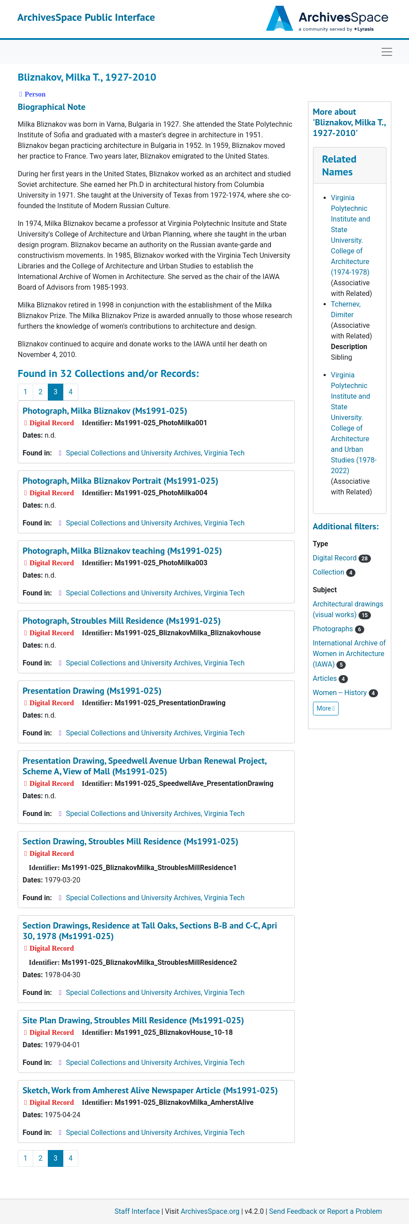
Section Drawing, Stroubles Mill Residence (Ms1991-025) (131, 841)
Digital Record (342, 558)
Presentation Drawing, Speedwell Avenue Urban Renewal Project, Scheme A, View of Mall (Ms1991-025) (144, 766)
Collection (334, 572)
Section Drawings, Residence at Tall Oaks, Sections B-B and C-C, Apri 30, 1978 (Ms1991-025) (150, 931)
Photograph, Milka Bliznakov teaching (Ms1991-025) (122, 550)
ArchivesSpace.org (210, 1211)
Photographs (338, 629)
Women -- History (345, 692)
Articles (330, 678)
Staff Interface (137, 1211)
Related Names (339, 165)
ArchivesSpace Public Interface (86, 17)
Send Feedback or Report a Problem (325, 1211)
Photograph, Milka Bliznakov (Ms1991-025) (105, 410)
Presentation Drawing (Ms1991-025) (92, 690)
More (326, 708)
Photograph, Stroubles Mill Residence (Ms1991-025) (122, 620)
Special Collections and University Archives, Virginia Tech (155, 453)
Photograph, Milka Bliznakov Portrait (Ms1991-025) (120, 480)
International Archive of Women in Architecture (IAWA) (349, 653)
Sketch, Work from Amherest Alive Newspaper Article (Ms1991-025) (150, 1090)
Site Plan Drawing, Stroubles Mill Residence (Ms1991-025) (133, 1020)
